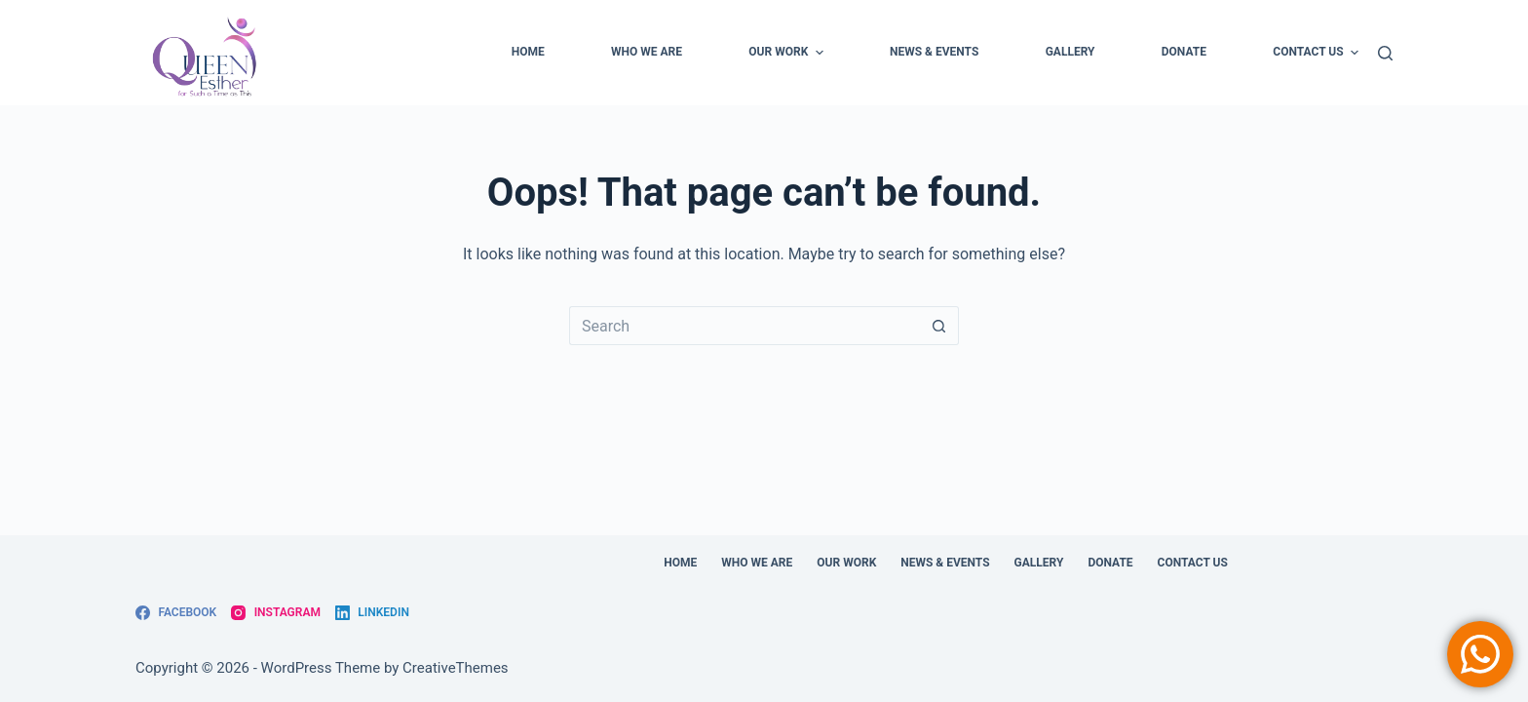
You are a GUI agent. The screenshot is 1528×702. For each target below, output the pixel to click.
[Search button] (939, 325)
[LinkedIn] (372, 613)
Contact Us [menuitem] (1315, 52)
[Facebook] (175, 613)
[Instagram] (276, 613)
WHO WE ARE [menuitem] (646, 51)
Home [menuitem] (528, 51)
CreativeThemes (455, 668)
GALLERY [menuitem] (1070, 51)
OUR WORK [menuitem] (787, 52)
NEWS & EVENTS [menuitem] (934, 51)
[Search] (1385, 53)
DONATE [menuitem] (1184, 51)
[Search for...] (744, 325)
